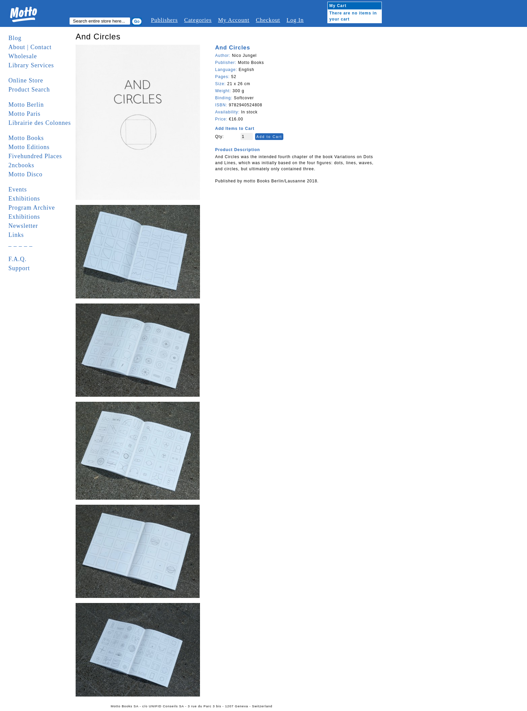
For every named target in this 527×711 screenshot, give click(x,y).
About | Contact (30, 47)
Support (19, 268)
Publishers (164, 20)
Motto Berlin (26, 104)
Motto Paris (24, 113)
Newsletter (23, 225)
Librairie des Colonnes (39, 122)
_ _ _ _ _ (20, 244)
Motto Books (26, 138)
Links (16, 235)
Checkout (268, 20)
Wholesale (22, 56)
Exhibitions (24, 198)
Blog (15, 38)
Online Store (25, 80)
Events (17, 189)
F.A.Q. (17, 259)
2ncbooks (21, 165)
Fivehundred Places (35, 156)
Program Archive (31, 207)
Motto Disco (25, 174)
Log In (294, 20)
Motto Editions (29, 147)
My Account (233, 20)
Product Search (29, 89)
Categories (198, 20)
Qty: (219, 136)
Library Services (31, 65)
